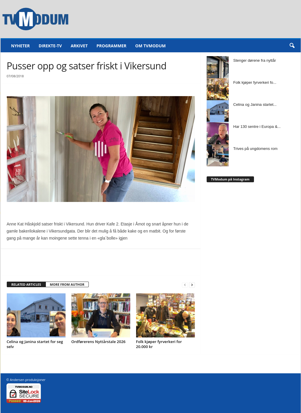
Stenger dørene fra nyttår (254, 60)
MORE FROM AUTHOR (67, 284)
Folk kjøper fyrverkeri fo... (255, 82)
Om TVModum (150, 46)
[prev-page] (185, 285)
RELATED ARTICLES (26, 284)
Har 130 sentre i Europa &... (257, 126)
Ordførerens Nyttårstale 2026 (98, 341)
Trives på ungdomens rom (255, 148)
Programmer (111, 46)
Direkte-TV (50, 46)
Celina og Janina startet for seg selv (35, 344)
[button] (291, 45)
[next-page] (192, 285)
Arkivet (79, 46)
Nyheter (20, 46)
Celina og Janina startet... (255, 104)
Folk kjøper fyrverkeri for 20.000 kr (159, 344)
